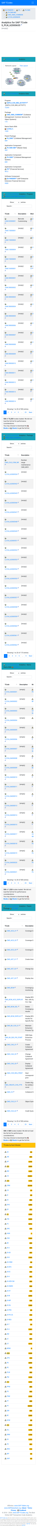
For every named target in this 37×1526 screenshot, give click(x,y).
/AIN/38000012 (10, 382)
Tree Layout (24, 66)
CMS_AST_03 (11, 978)
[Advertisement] (18, 44)
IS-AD (9, 1252)
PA (8, 1363)
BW (8, 1171)
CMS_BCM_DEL (12, 1007)
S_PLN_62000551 (11, 541)
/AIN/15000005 (10, 259)
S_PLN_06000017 (11, 834)
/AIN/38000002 (10, 287)
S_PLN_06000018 (11, 844)
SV (8, 1439)
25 (25, 412)
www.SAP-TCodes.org (20, 1513)
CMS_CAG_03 (11, 1064)
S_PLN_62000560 (11, 626)
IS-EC (8, 1272)
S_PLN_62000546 (11, 503)
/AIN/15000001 (10, 231)
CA (8, 1176)
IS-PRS (9, 1310)
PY (8, 1406)
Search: (19, 206)
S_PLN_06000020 (11, 862)
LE (7, 1339)
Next (30, 412)
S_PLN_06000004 (11, 720)
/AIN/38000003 (10, 297)
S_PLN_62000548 (11, 522)
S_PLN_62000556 (11, 588)
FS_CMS (10, 138)
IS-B (8, 1257)
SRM (8, 1434)
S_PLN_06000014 (11, 815)
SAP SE (28, 1523)
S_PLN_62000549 (11, 531)
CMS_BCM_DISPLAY (14, 1016)
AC (8, 1152)
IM (7, 1243)
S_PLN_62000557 (11, 597)
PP (8, 1382)
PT (8, 1401)
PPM (8, 1387)
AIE (8, 1157)
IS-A (8, 1248)
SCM (8, 1420)
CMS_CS (10, 1092)
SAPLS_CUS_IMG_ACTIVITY (17, 103)
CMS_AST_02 (11, 969)
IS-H (8, 1276)
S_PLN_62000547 (11, 512)
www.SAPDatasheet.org (12, 1508)
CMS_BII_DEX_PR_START (13, 1037)
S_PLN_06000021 (11, 872)
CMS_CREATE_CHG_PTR (13, 1085)
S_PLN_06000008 (11, 758)
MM (8, 1353)
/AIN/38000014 (10, 401)
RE (8, 1415)
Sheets (14, 428)
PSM (8, 1396)
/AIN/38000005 (10, 316)
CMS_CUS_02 (11, 1111)
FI (7, 1214)
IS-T (8, 1324)
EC (8, 1200)
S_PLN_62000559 (11, 616)
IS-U (8, 1329)
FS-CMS (27, 10)
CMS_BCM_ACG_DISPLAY (14, 1000)
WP (8, 1454)
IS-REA (9, 1320)
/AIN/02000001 (10, 221)
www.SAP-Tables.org (21, 1506)
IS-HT (9, 1291)
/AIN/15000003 (10, 240)
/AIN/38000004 (10, 306)
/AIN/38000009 (10, 354)
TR (8, 1444)
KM (8, 1334)
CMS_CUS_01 (11, 1101)
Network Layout (10, 66)
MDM (8, 1348)
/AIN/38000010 (10, 363)
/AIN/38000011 (10, 373)
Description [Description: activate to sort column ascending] (22, 214)
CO (8, 1181)
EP (8, 1209)
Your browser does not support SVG (18, 77)
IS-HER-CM (10, 1281)
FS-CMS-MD (12, 12)
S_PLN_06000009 (11, 768)
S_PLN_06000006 (11, 739)
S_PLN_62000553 (11, 560)
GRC (8, 1229)
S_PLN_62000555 (11, 579)
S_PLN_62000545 (11, 493)
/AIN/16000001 (10, 268)
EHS (8, 1205)
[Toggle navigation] (32, 3)
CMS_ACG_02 (11, 940)
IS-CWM (9, 1262)
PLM (8, 1372)
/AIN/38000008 (10, 344)
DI (7, 1195)
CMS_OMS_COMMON (15, 15)
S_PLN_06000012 (11, 796)
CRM (8, 1185)
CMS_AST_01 (11, 959)
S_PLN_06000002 (11, 701)
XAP (8, 1458)
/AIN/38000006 (10, 325)
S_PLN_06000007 (11, 749)
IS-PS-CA (10, 1315)
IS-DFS (9, 1267)
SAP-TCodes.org (3, 1517)
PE (8, 1367)
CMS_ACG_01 (11, 931)
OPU (8, 1358)
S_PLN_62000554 (11, 569)
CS (8, 1190)
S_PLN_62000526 (11, 474)
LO (8, 1343)
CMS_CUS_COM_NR (12, 462)
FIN (8, 1219)
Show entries (18, 202)
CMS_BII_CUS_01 (13, 1026)
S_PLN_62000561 (11, 635)
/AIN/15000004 (10, 250)
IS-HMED (10, 1286)
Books (6, 428)
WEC (8, 1449)
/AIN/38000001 (10, 278)
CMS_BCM (10, 988)
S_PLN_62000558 (11, 607)
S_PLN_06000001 (11, 692)
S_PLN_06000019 (11, 853)
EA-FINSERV (9, 10)
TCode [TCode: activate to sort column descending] (7, 214)
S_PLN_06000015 (11, 825)
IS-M (8, 1296)
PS (8, 1391)
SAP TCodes (7, 3)
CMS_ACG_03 (11, 950)
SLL (8, 1430)
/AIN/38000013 (10, 392)
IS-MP (9, 1300)
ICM (8, 1238)
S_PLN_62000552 (11, 550)
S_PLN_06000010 (11, 777)
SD (8, 1425)
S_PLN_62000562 (11, 645)
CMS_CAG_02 (11, 1054)
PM (8, 1377)
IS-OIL (9, 1305)
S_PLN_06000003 (11, 711)
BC (8, 1166)
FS (19, 10)
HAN (8, 1233)
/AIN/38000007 (10, 335)
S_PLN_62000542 (11, 484)
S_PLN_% (10, 129)
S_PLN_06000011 (11, 787)
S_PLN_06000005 (11, 730)
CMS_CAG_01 (11, 1045)
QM (8, 1411)
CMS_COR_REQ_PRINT (15, 1073)
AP (8, 1161)
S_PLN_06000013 (11, 806)
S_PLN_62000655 (14, 17)
